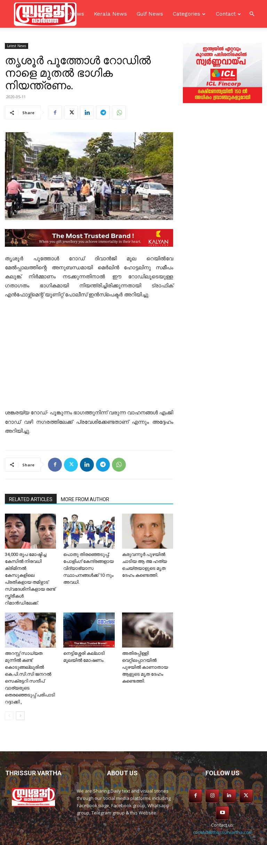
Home (33, 14)
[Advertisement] (89, 356)
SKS (179, 839)
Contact (226, 14)
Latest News (16, 45)
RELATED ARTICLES (30, 499)
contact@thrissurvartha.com (222, 814)
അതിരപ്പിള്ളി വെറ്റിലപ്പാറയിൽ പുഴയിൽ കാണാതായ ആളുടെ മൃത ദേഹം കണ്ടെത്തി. (145, 667)
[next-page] (20, 715)
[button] (251, 14)
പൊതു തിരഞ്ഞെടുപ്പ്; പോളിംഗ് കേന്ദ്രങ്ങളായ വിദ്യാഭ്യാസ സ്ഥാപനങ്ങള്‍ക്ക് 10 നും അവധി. (88, 568)
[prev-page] (9, 715)
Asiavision (138, 839)
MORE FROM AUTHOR (85, 499)
